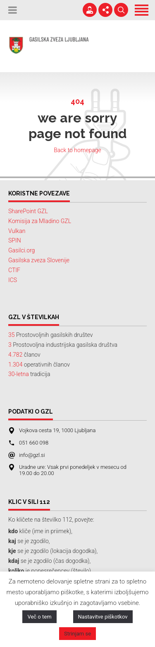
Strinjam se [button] (77, 634)
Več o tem (39, 617)
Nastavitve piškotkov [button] (103, 617)
